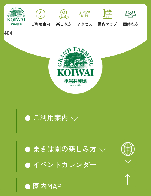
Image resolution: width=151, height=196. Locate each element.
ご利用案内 (40, 17)
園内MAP (47, 186)
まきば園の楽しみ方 (65, 148)
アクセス (84, 18)
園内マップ (107, 17)
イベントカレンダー (65, 164)
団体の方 (130, 18)
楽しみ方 (63, 17)
